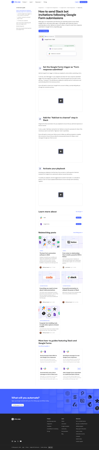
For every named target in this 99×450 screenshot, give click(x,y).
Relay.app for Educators (81, 428)
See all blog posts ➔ (78, 232)
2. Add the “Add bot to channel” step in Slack (23, 18)
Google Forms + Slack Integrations (67, 7)
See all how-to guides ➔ (44, 346)
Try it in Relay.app (44, 31)
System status (79, 438)
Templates (49, 426)
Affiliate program (79, 426)
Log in (77, 2)
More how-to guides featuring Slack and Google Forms (23, 29)
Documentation (64, 431)
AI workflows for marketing (52, 428)
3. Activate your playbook (22, 20)
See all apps (79, 211)
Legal (23, 447)
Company (78, 436)
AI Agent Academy (65, 426)
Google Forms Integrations (52, 7)
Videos (62, 421)
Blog (62, 433)
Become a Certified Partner (81, 423)
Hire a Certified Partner (81, 421)
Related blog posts (20, 26)
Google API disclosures (34, 447)
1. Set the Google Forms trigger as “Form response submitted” (24, 14)
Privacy (27, 447)
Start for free (84, 2)
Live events (63, 423)
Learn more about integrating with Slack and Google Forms (23, 23)
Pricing (45, 2)
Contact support (79, 441)
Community (63, 428)
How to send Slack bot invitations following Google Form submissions (24, 11)
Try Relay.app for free (18, 405)
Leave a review (79, 431)
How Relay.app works (51, 421)
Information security (80, 433)
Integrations (41, 7)
